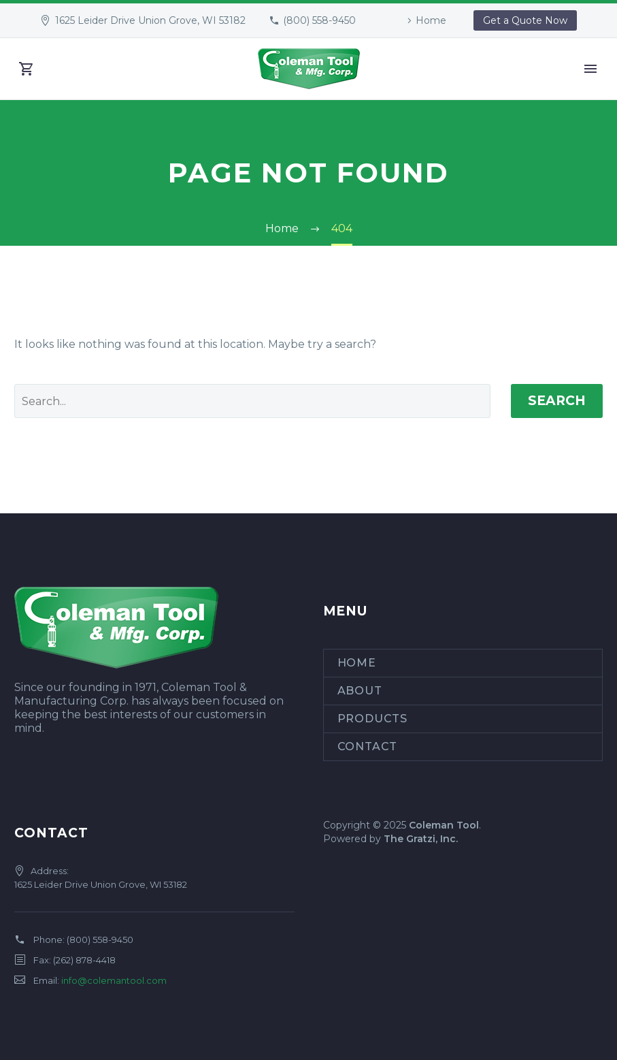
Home (431, 20)
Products (372, 718)
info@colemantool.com (114, 980)
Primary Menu (590, 69)
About (359, 690)
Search (557, 400)
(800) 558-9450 (319, 20)
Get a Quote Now (525, 20)
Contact (367, 746)
